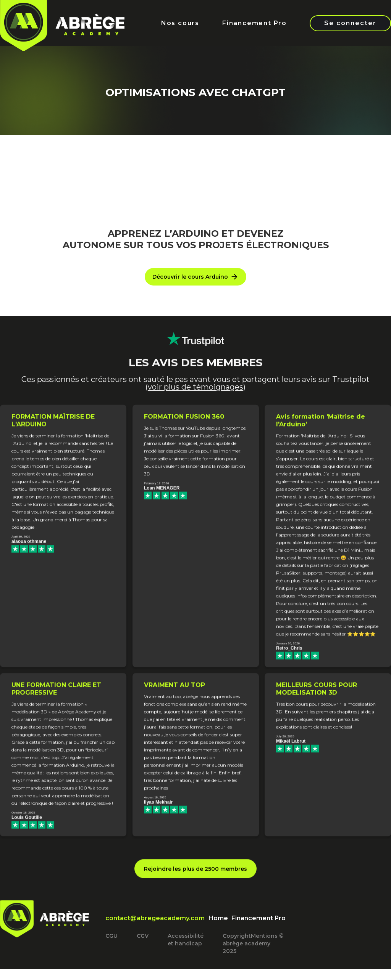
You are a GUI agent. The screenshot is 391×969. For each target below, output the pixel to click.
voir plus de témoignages (195, 397)
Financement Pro (254, 23)
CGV (143, 935)
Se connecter (350, 23)
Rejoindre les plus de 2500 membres (195, 874)
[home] (62, 35)
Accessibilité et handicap (186, 939)
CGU (111, 935)
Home (218, 918)
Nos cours (180, 23)
